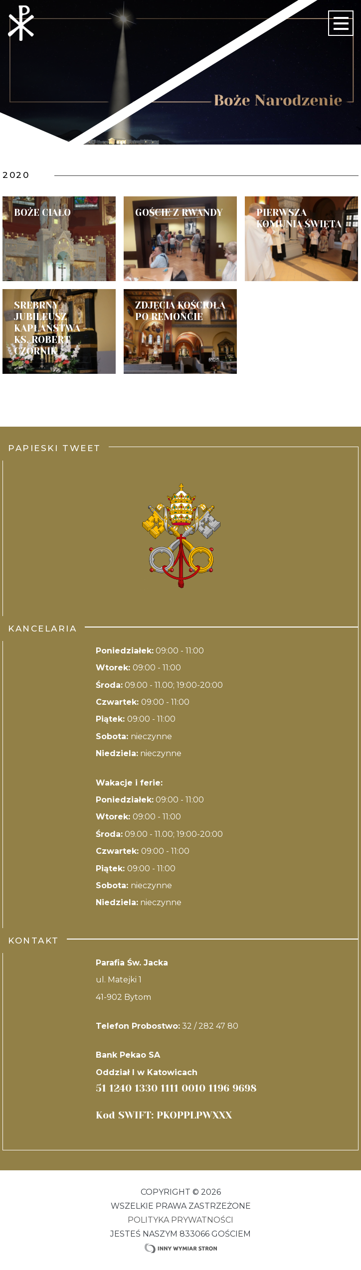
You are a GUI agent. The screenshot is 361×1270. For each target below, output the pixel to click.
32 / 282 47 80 (210, 1026)
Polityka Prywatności (180, 1220)
